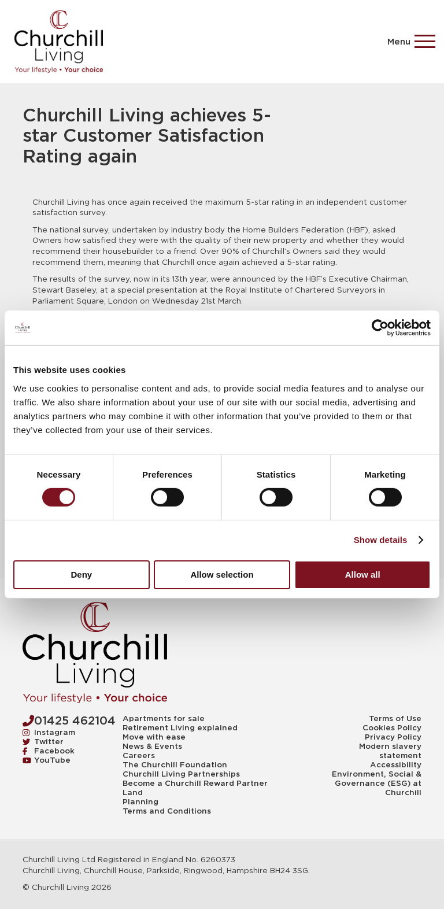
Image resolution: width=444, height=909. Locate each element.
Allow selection (221, 574)
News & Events (152, 746)
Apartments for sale (164, 718)
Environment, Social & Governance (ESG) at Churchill (376, 783)
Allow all (362, 574)
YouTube (47, 760)
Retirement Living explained (180, 728)
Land (133, 792)
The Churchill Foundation (175, 765)
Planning (140, 802)
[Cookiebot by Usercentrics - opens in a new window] (380, 328)
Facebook (49, 751)
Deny (81, 574)
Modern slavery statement (390, 751)
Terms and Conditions (167, 811)
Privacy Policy (393, 737)
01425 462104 (69, 720)
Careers (139, 755)
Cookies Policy (391, 728)
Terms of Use (395, 718)
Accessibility (395, 765)
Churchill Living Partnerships (181, 774)
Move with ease (154, 737)
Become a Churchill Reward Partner (195, 783)
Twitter (43, 741)
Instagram (49, 732)
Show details (381, 540)
